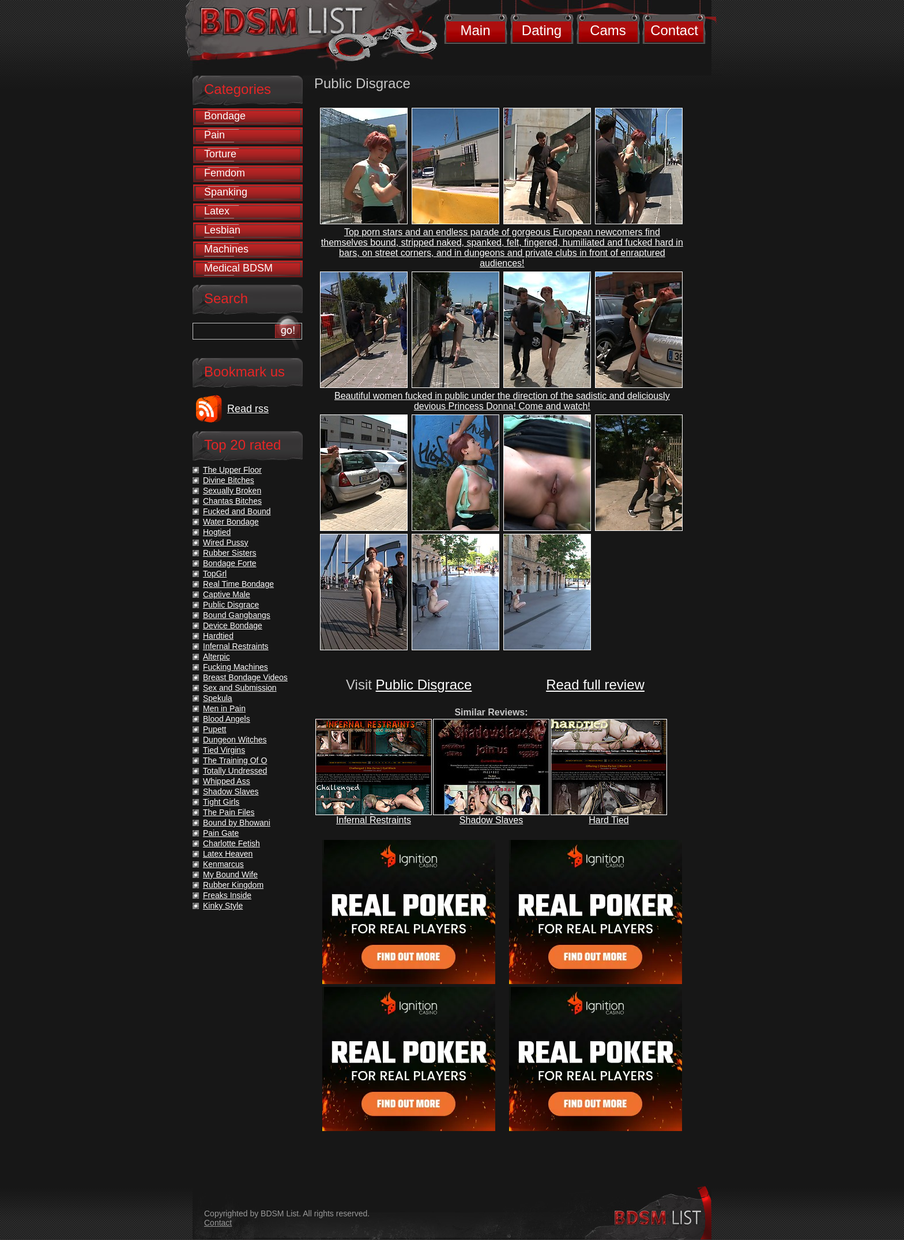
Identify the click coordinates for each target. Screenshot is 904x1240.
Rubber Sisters (230, 552)
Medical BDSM (238, 268)
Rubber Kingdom (233, 885)
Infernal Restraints (373, 820)
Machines (226, 249)
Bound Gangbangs (236, 615)
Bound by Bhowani (236, 822)
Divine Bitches (228, 480)
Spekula (217, 698)
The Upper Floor (232, 469)
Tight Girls (221, 801)
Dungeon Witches (235, 739)
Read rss (248, 408)
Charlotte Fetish (231, 843)
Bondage (225, 116)
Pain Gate (221, 833)
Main (475, 30)
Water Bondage (231, 521)
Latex (216, 211)
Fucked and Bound (237, 511)
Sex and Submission (240, 687)
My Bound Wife (230, 874)
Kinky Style (223, 905)
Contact (674, 30)
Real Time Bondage (238, 584)
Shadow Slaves (491, 820)
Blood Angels (226, 718)
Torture (220, 154)
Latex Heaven (228, 853)
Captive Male (226, 594)
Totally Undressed (235, 770)
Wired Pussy (225, 542)
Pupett (214, 729)
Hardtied (218, 635)
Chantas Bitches (232, 501)
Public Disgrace (424, 684)
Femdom (224, 173)
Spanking (225, 192)
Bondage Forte (230, 563)
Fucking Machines (235, 667)
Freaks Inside (227, 895)
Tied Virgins (224, 750)
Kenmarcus (223, 864)
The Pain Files (228, 812)
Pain (214, 135)
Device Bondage (232, 625)
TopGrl (215, 573)
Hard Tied (608, 820)
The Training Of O (235, 760)
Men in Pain (224, 708)
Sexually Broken (232, 490)
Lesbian (222, 230)
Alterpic (216, 656)
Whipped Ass (226, 781)
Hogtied (217, 532)
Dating (542, 30)
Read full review (595, 684)
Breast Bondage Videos (245, 677)
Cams (608, 30)
